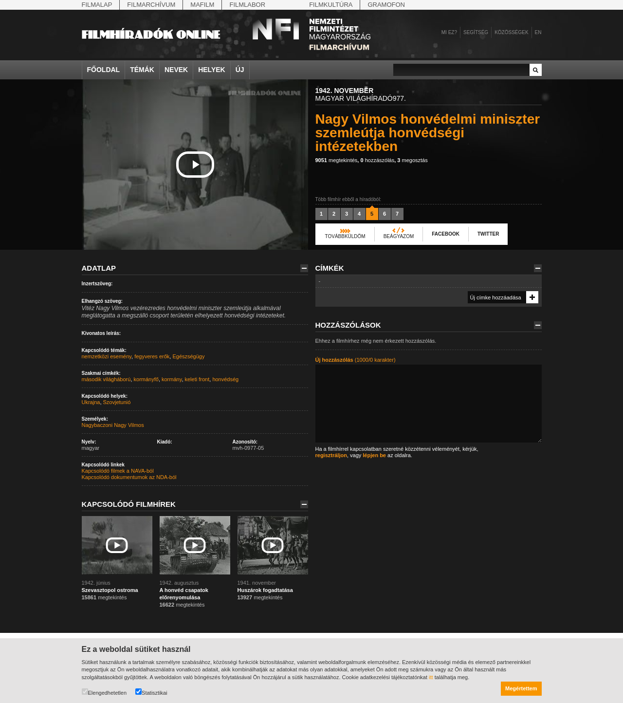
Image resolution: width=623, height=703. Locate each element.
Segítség (475, 32)
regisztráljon (331, 455)
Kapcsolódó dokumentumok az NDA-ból (129, 477)
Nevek (176, 70)
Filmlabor (247, 4)
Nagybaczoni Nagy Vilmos (113, 425)
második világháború (106, 379)
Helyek (211, 70)
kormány (172, 379)
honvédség (225, 379)
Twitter (488, 234)
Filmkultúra (330, 4)
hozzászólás (377, 160)
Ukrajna (91, 402)
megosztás (412, 160)
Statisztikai (151, 692)
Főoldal (103, 70)
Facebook (445, 234)
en (538, 32)
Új (240, 70)
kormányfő (146, 379)
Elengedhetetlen (104, 692)
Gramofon (386, 4)
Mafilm (202, 4)
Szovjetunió (117, 402)
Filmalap (97, 4)
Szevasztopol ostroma (110, 590)
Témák (142, 70)
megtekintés (336, 160)
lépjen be (374, 455)
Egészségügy (188, 356)
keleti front (197, 379)
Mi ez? (449, 32)
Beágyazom (399, 236)
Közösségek (511, 32)
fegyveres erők (151, 356)
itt (431, 677)
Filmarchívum (151, 4)
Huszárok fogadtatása (265, 590)
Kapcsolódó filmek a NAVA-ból (118, 471)
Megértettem (521, 688)
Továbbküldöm (345, 236)
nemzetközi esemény (107, 356)
